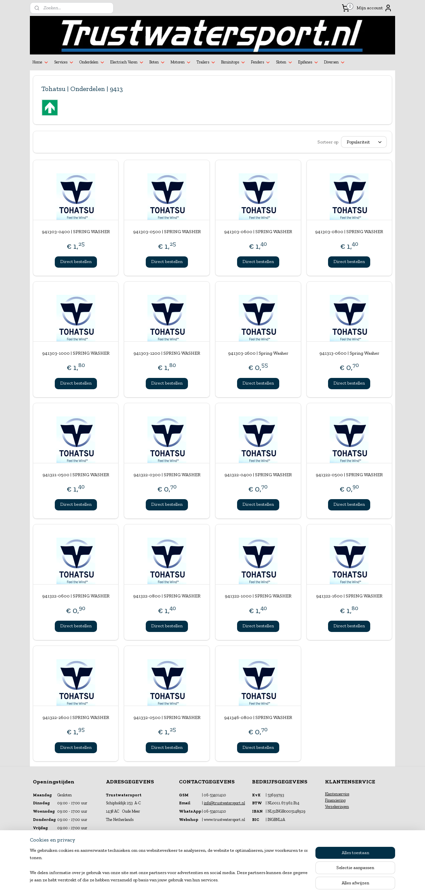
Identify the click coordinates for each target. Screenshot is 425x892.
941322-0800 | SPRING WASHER (167, 596)
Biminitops (233, 62)
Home (41, 62)
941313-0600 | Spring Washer (349, 353)
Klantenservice (337, 794)
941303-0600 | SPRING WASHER (258, 231)
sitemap (196, 880)
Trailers (206, 62)
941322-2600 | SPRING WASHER (75, 717)
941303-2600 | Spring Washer (258, 353)
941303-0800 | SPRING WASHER (349, 231)
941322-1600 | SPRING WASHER (349, 596)
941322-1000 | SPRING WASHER (258, 596)
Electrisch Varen (127, 62)
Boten (157, 62)
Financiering (335, 800)
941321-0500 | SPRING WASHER (75, 475)
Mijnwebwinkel (278, 880)
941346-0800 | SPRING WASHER (258, 717)
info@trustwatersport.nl (224, 803)
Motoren (181, 62)
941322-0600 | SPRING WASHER (76, 596)
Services (64, 62)
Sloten (284, 62)
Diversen (334, 62)
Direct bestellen (76, 261)
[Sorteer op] (363, 141)
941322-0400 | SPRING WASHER (258, 475)
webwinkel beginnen (228, 880)
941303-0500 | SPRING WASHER (167, 231)
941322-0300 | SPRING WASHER (167, 475)
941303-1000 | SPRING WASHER (76, 353)
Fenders (261, 62)
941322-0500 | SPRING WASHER (349, 475)
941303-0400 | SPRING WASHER (76, 231)
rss (207, 880)
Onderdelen (92, 62)
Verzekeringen (337, 806)
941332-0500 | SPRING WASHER (167, 717)
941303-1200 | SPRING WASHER (166, 353)
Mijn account (374, 8)
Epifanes (308, 62)
